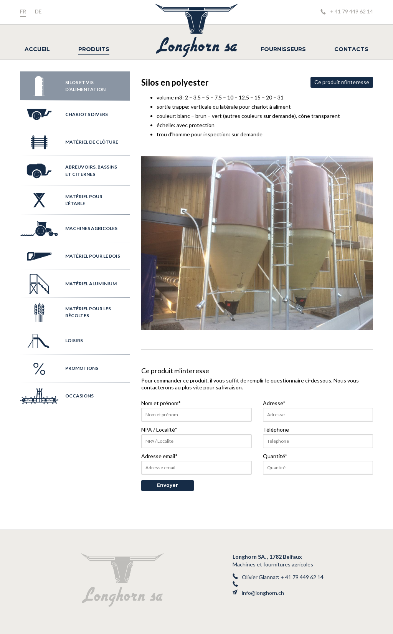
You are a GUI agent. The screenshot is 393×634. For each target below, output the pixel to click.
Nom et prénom (161, 403)
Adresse (274, 403)
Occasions (57, 396)
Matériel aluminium (68, 284)
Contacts (351, 49)
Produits (93, 49)
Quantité (275, 456)
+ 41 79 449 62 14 (351, 11)
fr (23, 11)
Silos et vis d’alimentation (63, 86)
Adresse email (159, 456)
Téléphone (276, 429)
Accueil (37, 49)
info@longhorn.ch (263, 592)
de (38, 11)
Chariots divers (64, 114)
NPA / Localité (159, 429)
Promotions (59, 369)
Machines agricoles (68, 228)
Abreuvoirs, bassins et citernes (68, 171)
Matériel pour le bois (70, 256)
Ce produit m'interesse (341, 82)
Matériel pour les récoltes (65, 312)
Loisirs (51, 341)
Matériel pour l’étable (61, 200)
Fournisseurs (283, 49)
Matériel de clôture (69, 142)
